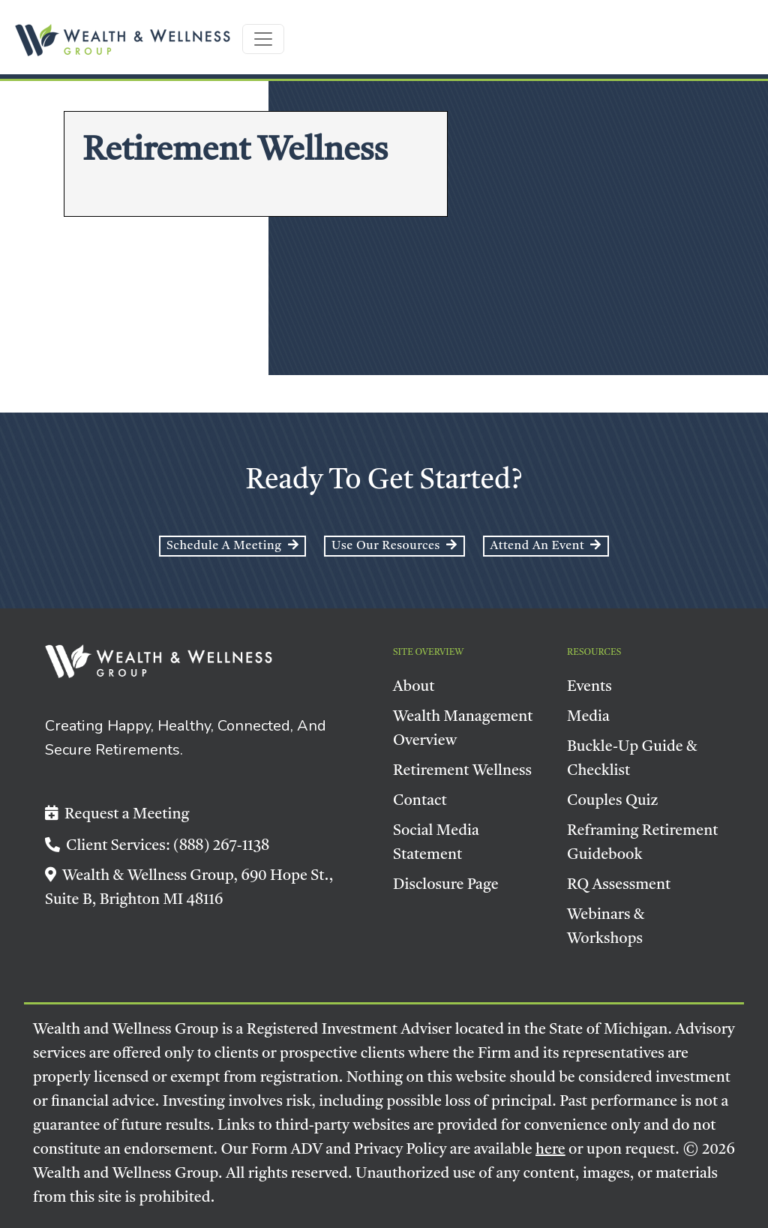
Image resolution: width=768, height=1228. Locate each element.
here (551, 1149)
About (414, 687)
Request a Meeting (117, 814)
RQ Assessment (618, 885)
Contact (420, 801)
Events (589, 687)
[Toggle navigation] (263, 39)
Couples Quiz (612, 801)
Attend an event (546, 545)
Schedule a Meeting (232, 545)
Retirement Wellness (462, 771)
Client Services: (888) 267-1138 (157, 846)
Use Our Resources (394, 545)
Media (588, 717)
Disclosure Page (446, 885)
